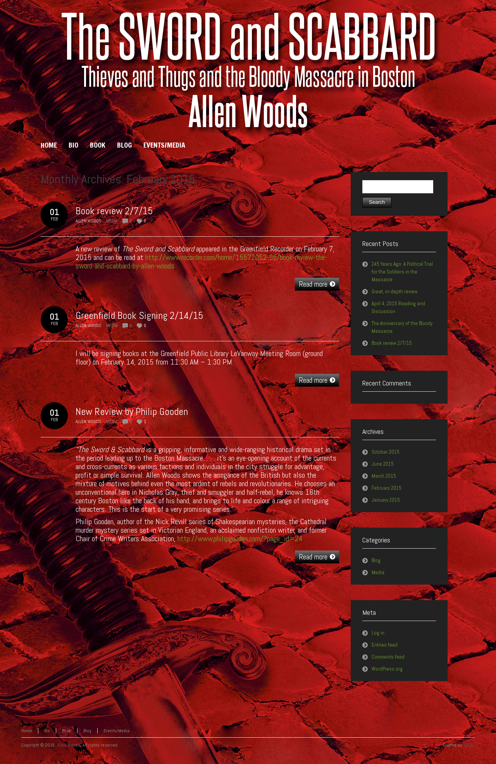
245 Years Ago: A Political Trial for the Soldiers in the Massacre (402, 272)
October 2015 (386, 452)
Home (26, 731)
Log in (378, 633)
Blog (376, 560)
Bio (47, 731)
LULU (469, 745)
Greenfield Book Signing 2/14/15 (139, 315)
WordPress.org (387, 669)
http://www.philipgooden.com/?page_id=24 (239, 538)
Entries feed (385, 645)
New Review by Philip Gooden (132, 411)
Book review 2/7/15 (114, 211)
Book (66, 731)
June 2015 (383, 464)
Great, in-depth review (395, 291)
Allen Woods (68, 745)
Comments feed (388, 657)
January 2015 (386, 500)
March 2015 (384, 476)
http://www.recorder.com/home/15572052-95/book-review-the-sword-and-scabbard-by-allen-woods (201, 261)
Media (111, 221)
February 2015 (386, 488)
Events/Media (116, 731)
